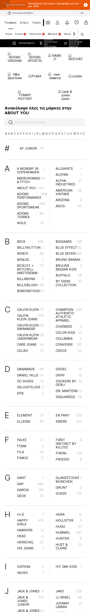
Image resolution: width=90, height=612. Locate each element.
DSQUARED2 (69, 365)
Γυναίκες (11, 22)
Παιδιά (36, 22)
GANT (30, 446)
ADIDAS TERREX (30, 183)
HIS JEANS (30, 517)
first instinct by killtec (69, 412)
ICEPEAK (30, 535)
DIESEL (69, 338)
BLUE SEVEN (69, 222)
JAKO (69, 560)
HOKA (69, 483)
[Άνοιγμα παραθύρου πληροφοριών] (86, 5)
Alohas (69, 143)
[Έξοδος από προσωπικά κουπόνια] (48, 22)
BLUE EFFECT (69, 216)
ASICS (69, 175)
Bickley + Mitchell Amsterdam (30, 238)
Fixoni (69, 422)
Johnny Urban (69, 573)
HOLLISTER (69, 489)
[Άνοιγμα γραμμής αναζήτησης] (81, 34)
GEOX (30, 464)
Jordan (69, 582)
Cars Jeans (30, 313)
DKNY (69, 344)
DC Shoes (30, 350)
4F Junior (32, 117)
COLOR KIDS (69, 301)
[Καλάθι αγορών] (86, 22)
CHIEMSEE (69, 295)
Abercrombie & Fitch (31, 149)
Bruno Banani (69, 228)
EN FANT (69, 384)
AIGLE (30, 192)
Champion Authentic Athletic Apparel (69, 283)
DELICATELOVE (30, 356)
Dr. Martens (69, 359)
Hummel (69, 501)
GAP (30, 452)
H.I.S (30, 483)
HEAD (30, 505)
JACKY (30, 598)
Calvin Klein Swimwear (30, 295)
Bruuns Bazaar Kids (69, 236)
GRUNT (69, 456)
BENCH (30, 222)
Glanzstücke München (69, 448)
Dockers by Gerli (69, 351)
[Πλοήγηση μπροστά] (74, 34)
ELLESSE (30, 390)
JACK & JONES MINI (30, 581)
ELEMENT (30, 384)
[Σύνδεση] (57, 22)
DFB (30, 362)
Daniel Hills (30, 344)
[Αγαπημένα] (76, 22)
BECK (30, 210)
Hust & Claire (69, 515)
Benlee (30, 228)
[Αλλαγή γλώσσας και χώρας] (80, 13)
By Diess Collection (69, 251)
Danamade (30, 338)
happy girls (30, 491)
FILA (30, 421)
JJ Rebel (69, 566)
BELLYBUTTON (30, 216)
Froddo (69, 428)
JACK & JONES (30, 560)
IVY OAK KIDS (69, 535)
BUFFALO (69, 244)
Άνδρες (24, 22)
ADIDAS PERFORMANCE (32, 164)
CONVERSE (69, 313)
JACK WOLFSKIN (30, 590)
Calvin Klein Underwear (30, 305)
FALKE (30, 409)
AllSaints (69, 137)
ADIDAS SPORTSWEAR (31, 174)
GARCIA (30, 458)
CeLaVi (30, 319)
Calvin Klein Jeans (30, 286)
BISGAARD (69, 210)
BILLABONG (30, 247)
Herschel (30, 511)
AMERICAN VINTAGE (69, 160)
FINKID (30, 427)
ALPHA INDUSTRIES (69, 151)
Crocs (69, 319)
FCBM (30, 414)
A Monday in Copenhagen (30, 139)
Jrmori (69, 588)
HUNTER (69, 507)
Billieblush (30, 254)
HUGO (69, 495)
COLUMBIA (69, 307)
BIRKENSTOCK (30, 260)
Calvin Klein (30, 278)
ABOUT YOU (30, 156)
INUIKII (30, 541)
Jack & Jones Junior (30, 569)
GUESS (69, 462)
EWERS (69, 390)
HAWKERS (30, 499)
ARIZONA (69, 169)
